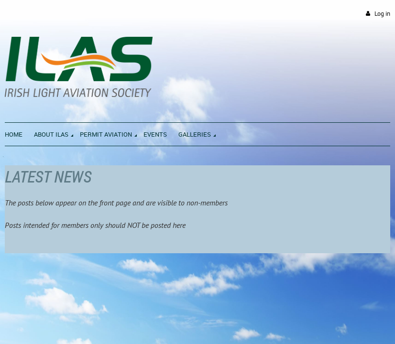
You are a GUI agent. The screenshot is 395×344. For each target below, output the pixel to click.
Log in (382, 14)
